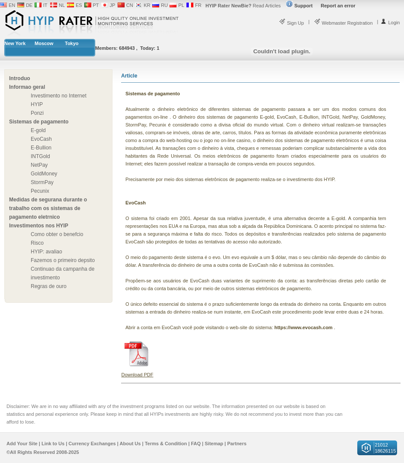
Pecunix (40, 191)
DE (29, 5)
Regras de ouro (49, 286)
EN (12, 5)
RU (164, 5)
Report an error (338, 5)
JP (112, 5)
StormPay (42, 182)
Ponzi (37, 113)
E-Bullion (41, 148)
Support (299, 5)
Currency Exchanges (91, 443)
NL (62, 5)
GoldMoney (44, 174)
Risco (37, 243)
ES (79, 5)
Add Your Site (22, 443)
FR (198, 5)
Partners (237, 443)
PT (96, 5)
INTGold (40, 156)
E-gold (38, 130)
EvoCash (41, 139)
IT (45, 5)
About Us (130, 443)
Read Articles (243, 5)
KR (147, 5)
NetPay (39, 165)
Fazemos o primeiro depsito (63, 260)
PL (181, 5)
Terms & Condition (166, 443)
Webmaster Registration (343, 23)
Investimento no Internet (59, 96)
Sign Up (291, 23)
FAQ (196, 443)
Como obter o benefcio (57, 234)
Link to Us (53, 443)
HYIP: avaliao (46, 252)
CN (129, 5)
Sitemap (214, 443)
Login (390, 22)
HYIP (37, 104)
